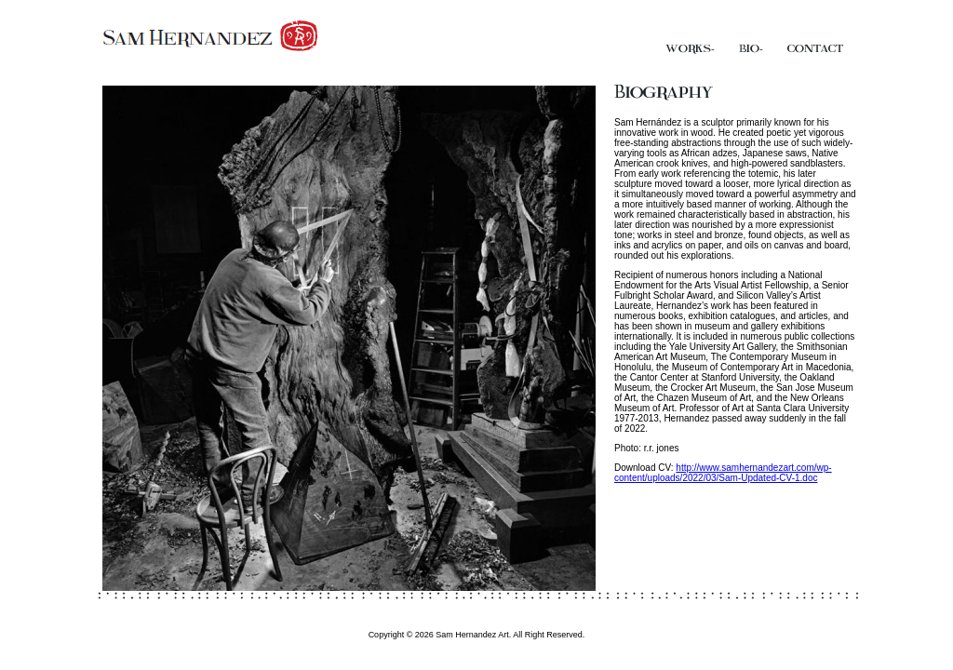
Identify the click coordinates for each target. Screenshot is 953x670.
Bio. (751, 49)
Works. (690, 49)
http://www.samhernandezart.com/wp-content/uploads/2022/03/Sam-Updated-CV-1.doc (723, 472)
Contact (815, 49)
